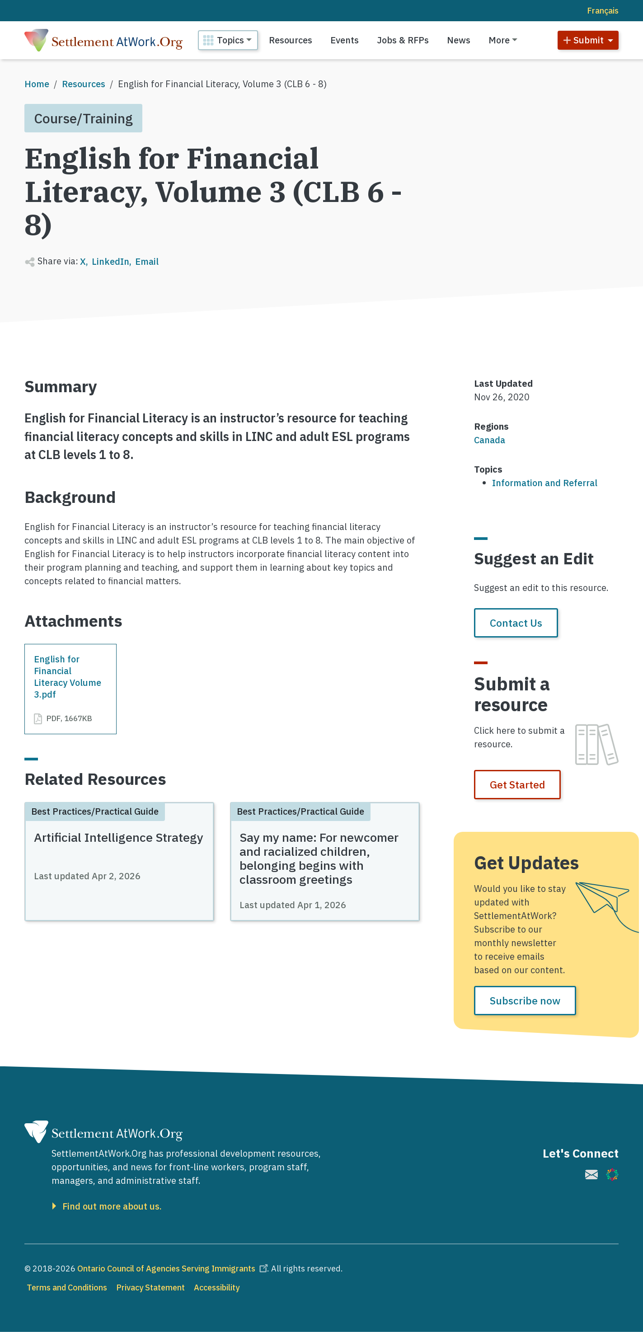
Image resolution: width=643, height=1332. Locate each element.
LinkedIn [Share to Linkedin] (110, 261)
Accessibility (216, 1287)
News (458, 40)
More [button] (499, 40)
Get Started (517, 784)
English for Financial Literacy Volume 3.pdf (67, 676)
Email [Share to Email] (147, 261)
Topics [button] (230, 40)
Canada (489, 440)
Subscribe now (525, 1000)
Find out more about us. (112, 1206)
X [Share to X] (83, 261)
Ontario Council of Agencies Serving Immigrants (174, 1268)
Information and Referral (544, 483)
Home (36, 84)
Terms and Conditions (67, 1287)
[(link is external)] (591, 1174)
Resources (290, 40)
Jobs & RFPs (403, 40)
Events (344, 40)
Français (603, 10)
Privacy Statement (150, 1287)
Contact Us (516, 622)
